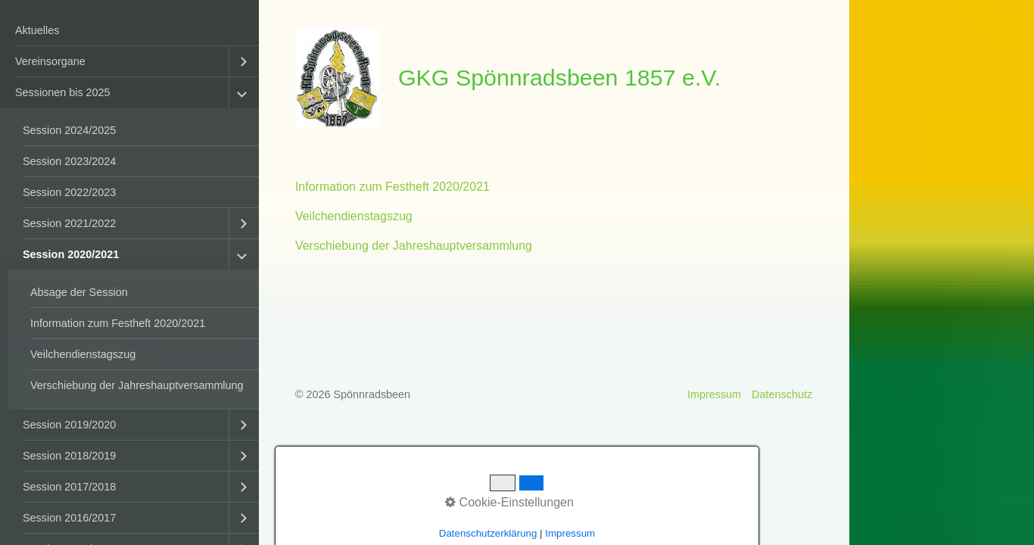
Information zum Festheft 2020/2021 (117, 323)
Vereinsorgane (50, 61)
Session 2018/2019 (69, 456)
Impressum (714, 394)
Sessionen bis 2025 (63, 92)
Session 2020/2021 (71, 254)
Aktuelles (37, 30)
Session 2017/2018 (69, 487)
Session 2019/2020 (69, 425)
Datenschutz (782, 394)
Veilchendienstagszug (82, 354)
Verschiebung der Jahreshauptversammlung (137, 385)
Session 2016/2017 (69, 518)
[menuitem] (129, 30)
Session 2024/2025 (69, 130)
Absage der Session (79, 292)
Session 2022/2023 (69, 192)
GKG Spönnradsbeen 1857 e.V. (559, 77)
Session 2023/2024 (69, 161)
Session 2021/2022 (69, 223)
